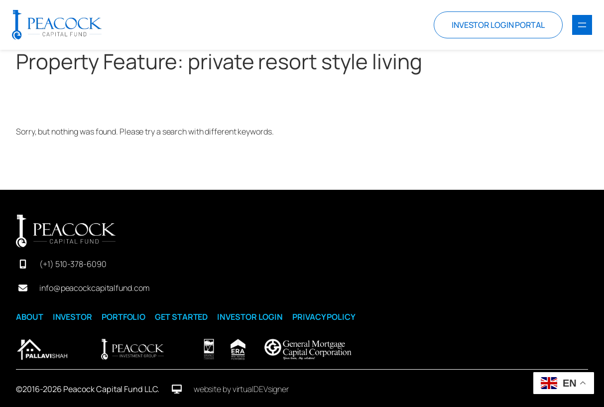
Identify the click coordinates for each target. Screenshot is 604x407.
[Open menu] (582, 25)
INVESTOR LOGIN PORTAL (498, 24)
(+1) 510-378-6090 (72, 264)
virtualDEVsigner (261, 389)
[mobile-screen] (23, 264)
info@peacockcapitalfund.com (94, 287)
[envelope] (23, 288)
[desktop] (176, 389)
